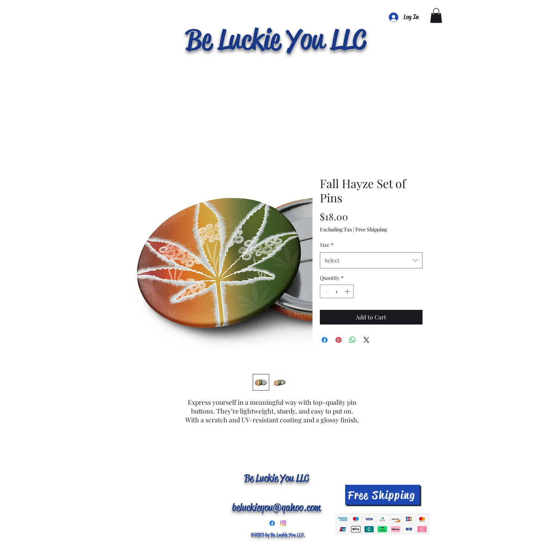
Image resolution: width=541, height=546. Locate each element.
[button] (436, 15)
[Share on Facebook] (324, 340)
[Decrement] (325, 291)
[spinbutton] (336, 291)
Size (326, 244)
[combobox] (371, 260)
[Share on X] (366, 340)
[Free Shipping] (382, 495)
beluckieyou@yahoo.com (276, 507)
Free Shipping (371, 229)
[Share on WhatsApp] (352, 340)
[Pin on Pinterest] (338, 340)
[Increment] (347, 291)
